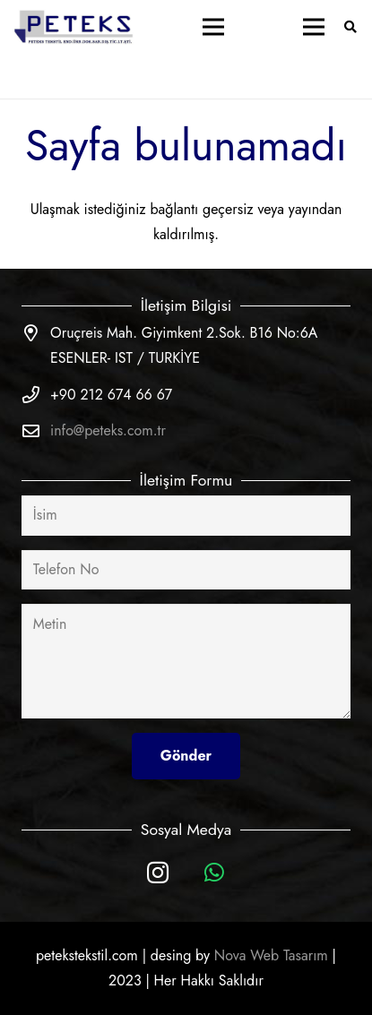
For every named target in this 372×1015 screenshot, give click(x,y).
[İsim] (186, 515)
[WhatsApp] (214, 873)
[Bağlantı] (74, 27)
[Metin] (186, 661)
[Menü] (213, 26)
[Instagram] (158, 873)
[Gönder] (186, 755)
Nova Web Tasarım (271, 955)
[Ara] (350, 27)
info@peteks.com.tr (108, 430)
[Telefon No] (186, 570)
